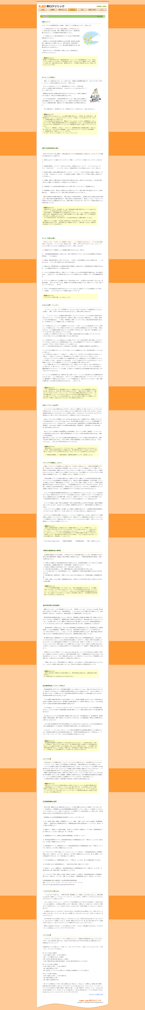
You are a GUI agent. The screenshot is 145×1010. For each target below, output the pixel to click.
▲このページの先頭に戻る (96, 994)
